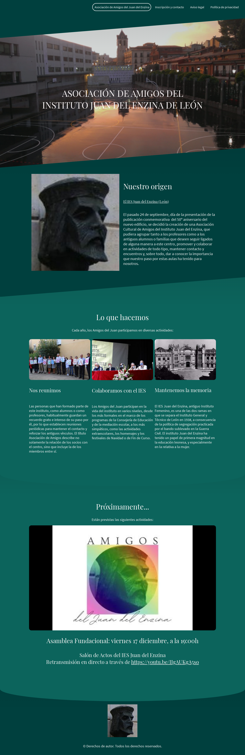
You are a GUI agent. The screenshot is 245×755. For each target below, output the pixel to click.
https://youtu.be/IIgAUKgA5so (165, 661)
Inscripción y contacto (169, 7)
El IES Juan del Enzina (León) (146, 201)
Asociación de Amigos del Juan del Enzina (122, 7)
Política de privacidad (224, 7)
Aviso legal (197, 7)
